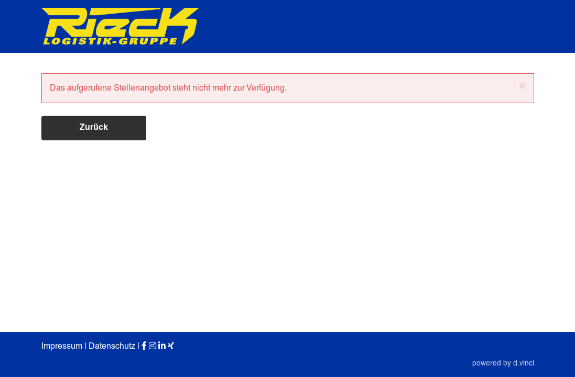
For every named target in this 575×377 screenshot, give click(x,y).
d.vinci (523, 363)
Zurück (94, 128)
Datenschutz (112, 346)
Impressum (61, 346)
